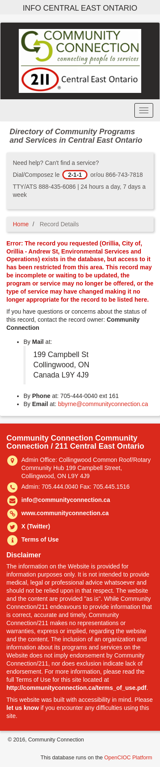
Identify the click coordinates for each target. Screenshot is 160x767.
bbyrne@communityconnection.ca (103, 404)
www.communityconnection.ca (65, 513)
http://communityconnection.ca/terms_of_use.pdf (76, 687)
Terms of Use (40, 539)
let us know (22, 707)
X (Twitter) (35, 526)
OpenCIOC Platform (128, 758)
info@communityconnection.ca (65, 499)
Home (21, 224)
